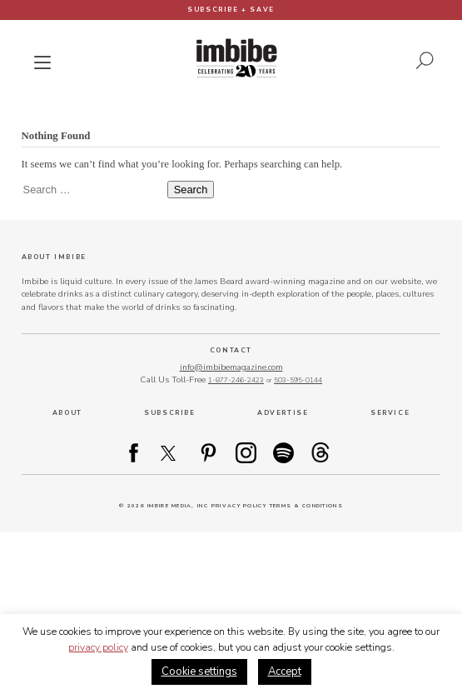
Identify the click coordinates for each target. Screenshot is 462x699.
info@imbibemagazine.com (231, 367)
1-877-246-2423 (236, 380)
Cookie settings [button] (199, 671)
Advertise (282, 412)
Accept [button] (284, 671)
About (67, 412)
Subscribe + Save (231, 9)
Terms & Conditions (306, 505)
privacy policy (98, 647)
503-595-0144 (298, 380)
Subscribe (169, 412)
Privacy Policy (238, 505)
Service (390, 412)
